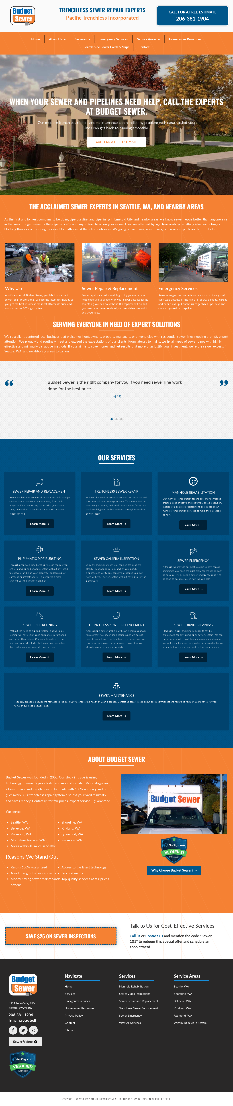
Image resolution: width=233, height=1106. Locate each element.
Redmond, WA (183, 1015)
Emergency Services (113, 39)
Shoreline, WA (183, 993)
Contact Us (154, 936)
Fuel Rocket (162, 1099)
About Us (57, 39)
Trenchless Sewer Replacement (138, 1008)
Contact (144, 47)
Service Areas (148, 39)
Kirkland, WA (182, 1008)
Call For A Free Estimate (116, 142)
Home (35, 39)
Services (82, 39)
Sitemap (70, 1030)
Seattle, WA (181, 986)
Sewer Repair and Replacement (138, 1001)
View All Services (130, 1022)
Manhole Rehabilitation (134, 986)
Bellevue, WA (182, 1001)
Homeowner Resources (185, 39)
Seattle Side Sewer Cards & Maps (106, 47)
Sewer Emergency (130, 1015)
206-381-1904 (21, 1015)
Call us (135, 936)
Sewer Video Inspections (134, 993)
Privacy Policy (74, 1015)
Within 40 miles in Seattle (190, 1022)
